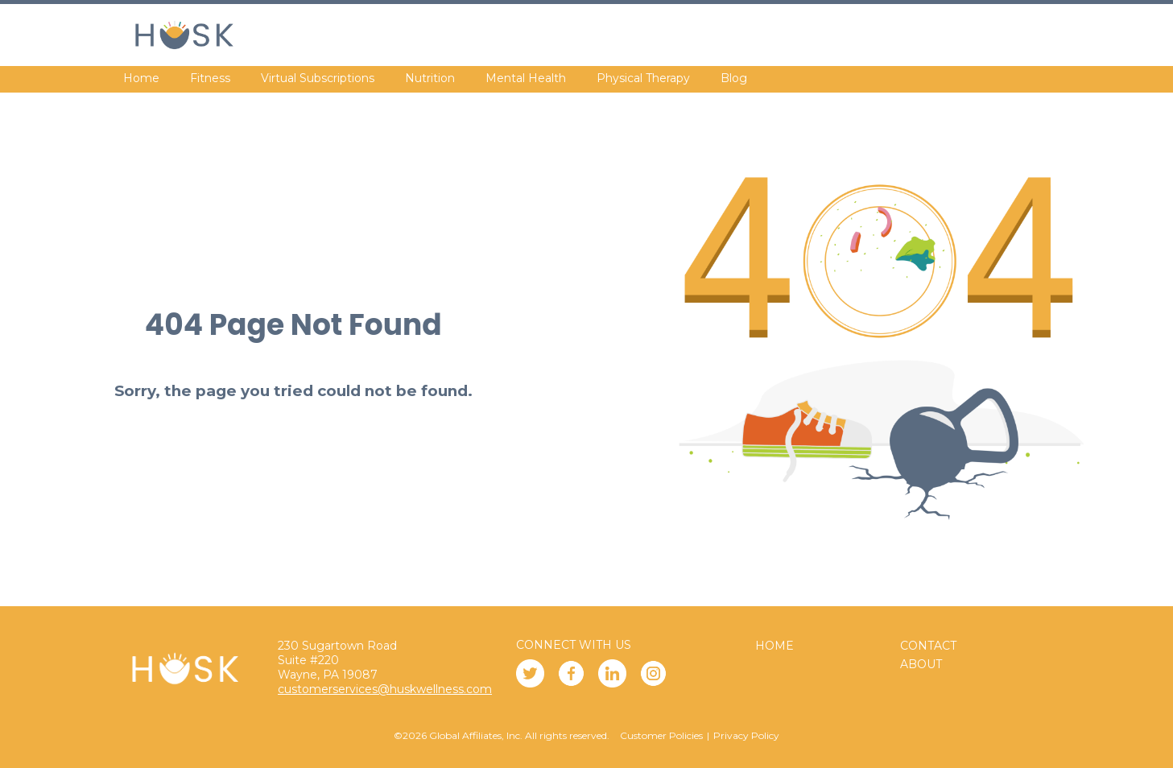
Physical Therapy (643, 78)
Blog (734, 78)
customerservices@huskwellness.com (385, 689)
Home (141, 78)
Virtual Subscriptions (317, 78)
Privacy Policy (746, 735)
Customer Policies (661, 735)
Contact (928, 645)
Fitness (210, 78)
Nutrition (430, 78)
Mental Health (525, 78)
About (921, 664)
